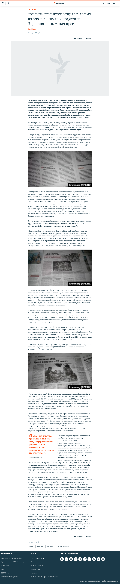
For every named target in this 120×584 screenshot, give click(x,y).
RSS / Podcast (5, 573)
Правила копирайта (37, 566)
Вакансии (34, 573)
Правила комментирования (40, 562)
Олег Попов (32, 29)
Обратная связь (36, 569)
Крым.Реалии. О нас (37, 558)
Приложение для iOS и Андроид (12, 562)
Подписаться (5, 566)
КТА (108, 3)
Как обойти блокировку (9, 577)
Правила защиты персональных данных (44, 577)
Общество (32, 10)
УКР (103, 3)
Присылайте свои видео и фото (11, 558)
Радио (3, 569)
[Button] (78, 38)
